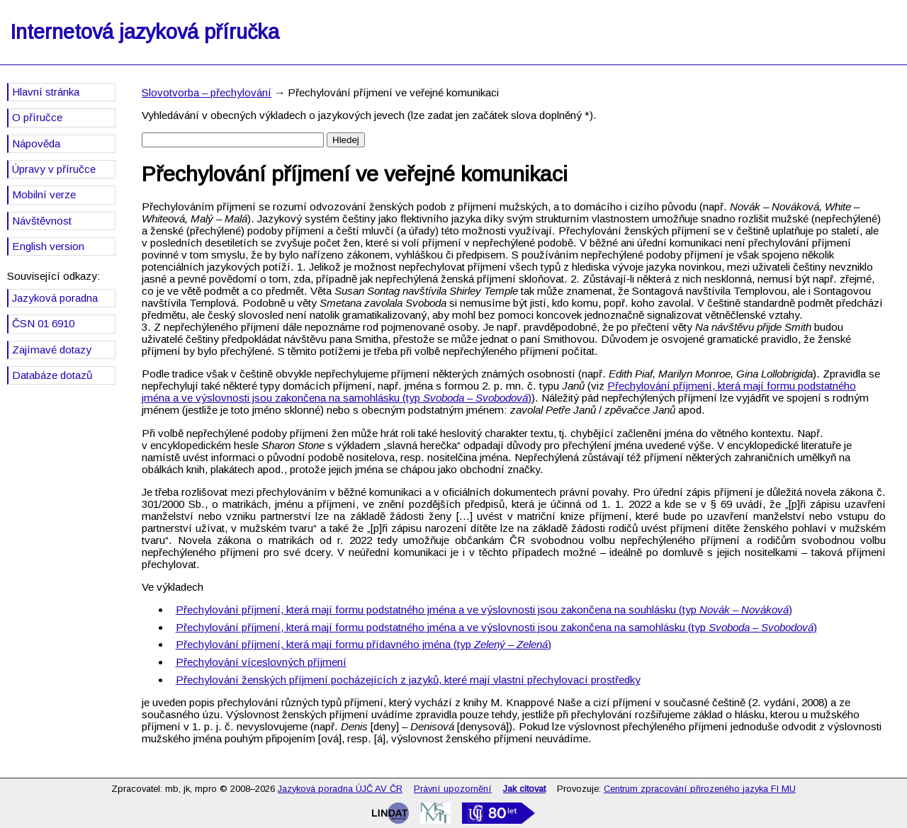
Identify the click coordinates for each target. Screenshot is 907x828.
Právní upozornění (453, 788)
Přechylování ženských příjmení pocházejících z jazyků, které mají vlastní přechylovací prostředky (408, 680)
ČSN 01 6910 (43, 323)
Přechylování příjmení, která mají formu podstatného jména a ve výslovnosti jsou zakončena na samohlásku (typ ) (499, 392)
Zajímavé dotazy (51, 350)
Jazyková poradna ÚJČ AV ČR (340, 788)
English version (48, 246)
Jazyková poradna (55, 298)
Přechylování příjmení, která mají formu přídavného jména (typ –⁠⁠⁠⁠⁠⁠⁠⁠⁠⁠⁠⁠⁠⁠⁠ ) (363, 644)
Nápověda (36, 143)
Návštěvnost (42, 221)
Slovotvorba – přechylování (206, 92)
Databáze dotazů (52, 375)
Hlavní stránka (45, 92)
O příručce (37, 117)
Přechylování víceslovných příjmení (261, 662)
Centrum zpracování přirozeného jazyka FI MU (700, 788)
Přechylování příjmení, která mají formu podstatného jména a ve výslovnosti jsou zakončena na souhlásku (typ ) (484, 609)
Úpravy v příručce (54, 169)
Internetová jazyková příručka (144, 32)
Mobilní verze (44, 194)
